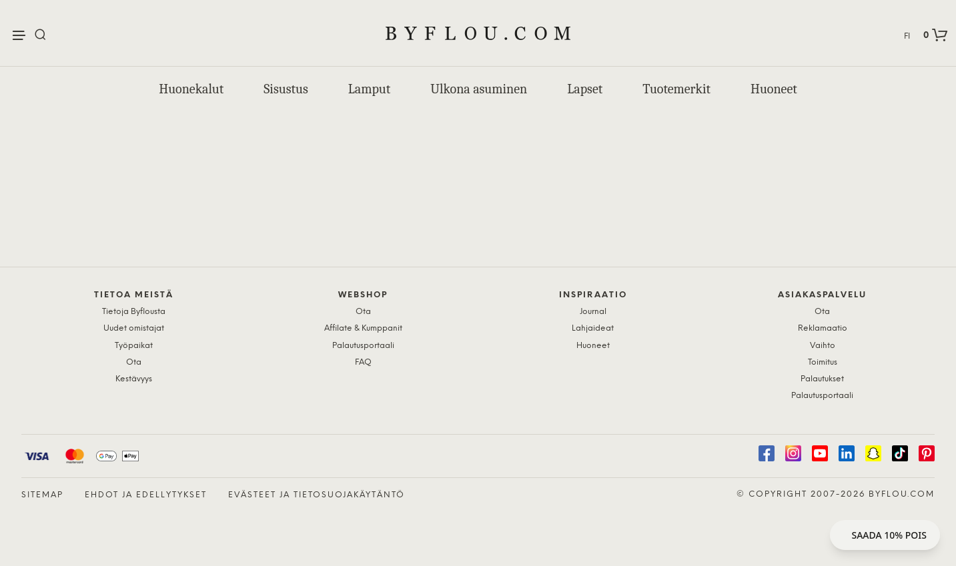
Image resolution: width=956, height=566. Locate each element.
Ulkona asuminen (478, 89)
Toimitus (822, 362)
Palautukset (822, 379)
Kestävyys (133, 379)
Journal (593, 311)
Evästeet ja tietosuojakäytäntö (316, 495)
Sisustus (286, 89)
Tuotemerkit (676, 89)
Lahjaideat (593, 328)
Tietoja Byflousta (133, 311)
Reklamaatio (822, 328)
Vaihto (822, 345)
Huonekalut (191, 89)
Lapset (584, 89)
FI (907, 36)
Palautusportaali (363, 345)
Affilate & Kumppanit (363, 328)
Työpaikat (134, 345)
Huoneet (774, 89)
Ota (133, 362)
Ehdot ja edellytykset (146, 495)
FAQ (363, 362)
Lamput (369, 89)
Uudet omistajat (133, 328)
